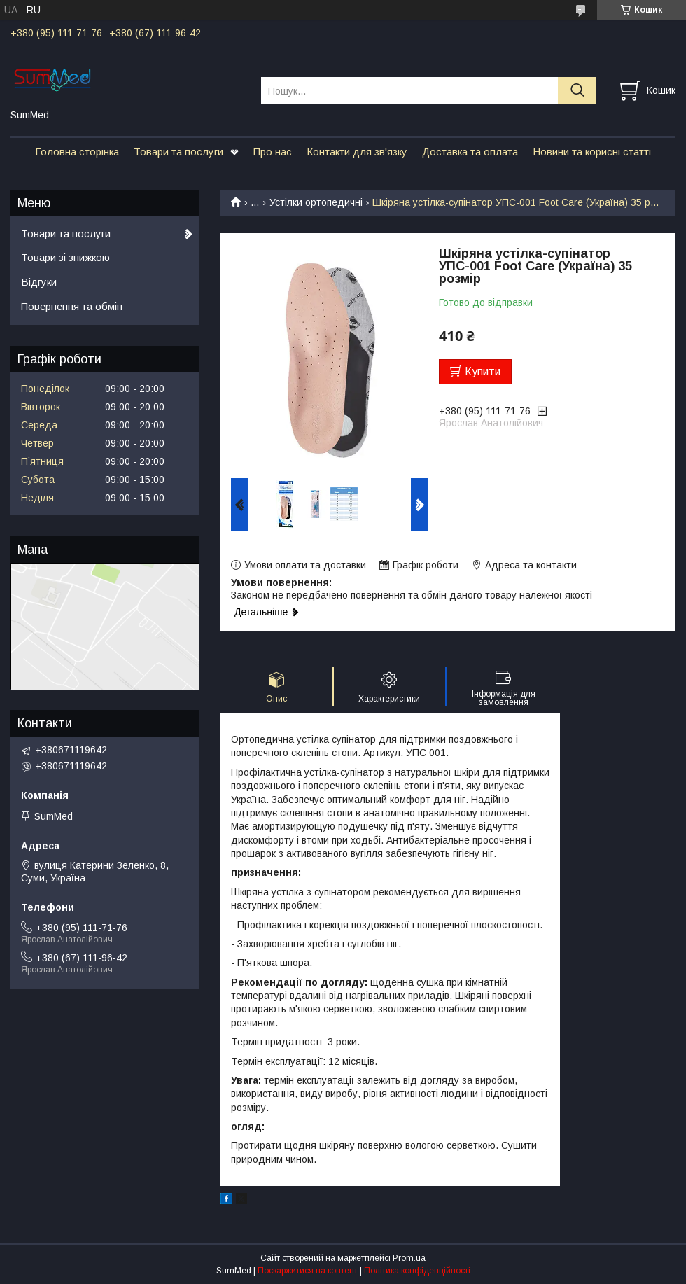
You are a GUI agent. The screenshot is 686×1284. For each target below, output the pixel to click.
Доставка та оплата (470, 152)
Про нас (272, 152)
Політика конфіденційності (417, 1271)
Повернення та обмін (71, 306)
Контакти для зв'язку (357, 152)
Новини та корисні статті (592, 152)
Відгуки (39, 282)
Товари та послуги (178, 152)
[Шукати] (577, 90)
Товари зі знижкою (65, 257)
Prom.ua (409, 1258)
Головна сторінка (77, 152)
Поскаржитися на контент (308, 1271)
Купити (482, 371)
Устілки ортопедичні (316, 202)
